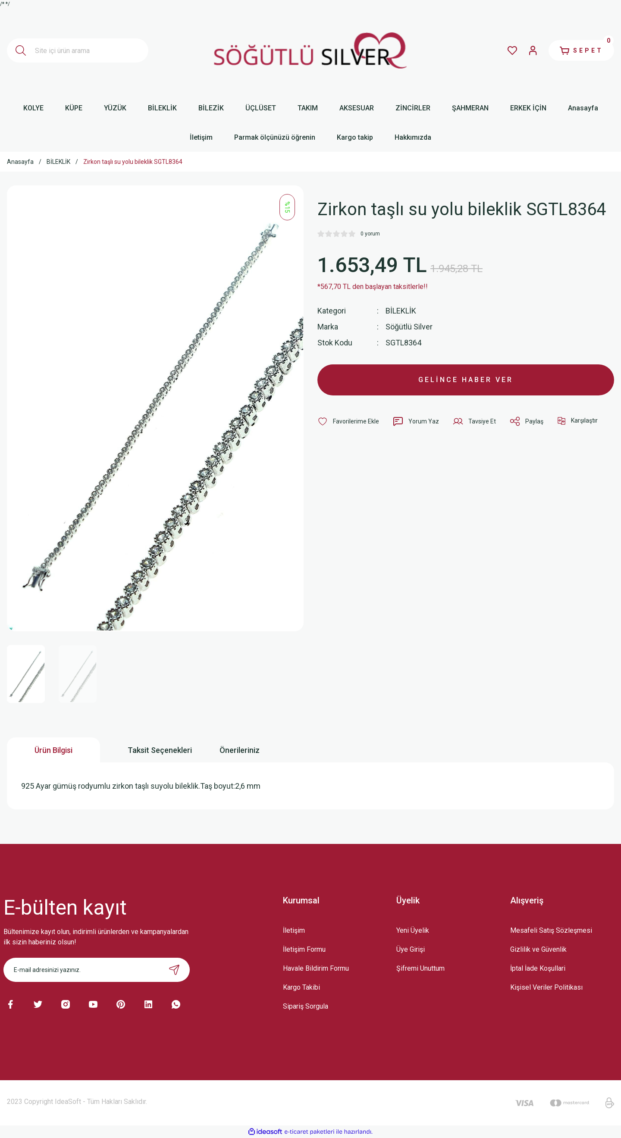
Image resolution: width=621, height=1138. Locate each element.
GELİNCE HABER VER (465, 380)
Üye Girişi (410, 949)
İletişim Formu (304, 949)
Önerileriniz (240, 750)
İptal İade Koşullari (537, 968)
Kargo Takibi (301, 987)
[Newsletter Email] (96, 970)
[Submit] (174, 970)
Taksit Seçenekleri (160, 750)
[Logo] (310, 50)
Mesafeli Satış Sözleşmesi (551, 930)
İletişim (294, 930)
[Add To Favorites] (348, 421)
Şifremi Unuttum (420, 968)
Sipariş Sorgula (305, 1006)
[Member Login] (533, 50)
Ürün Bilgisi (53, 750)
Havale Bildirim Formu (316, 968)
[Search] (77, 50)
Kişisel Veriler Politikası (546, 987)
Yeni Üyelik (412, 930)
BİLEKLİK (401, 310)
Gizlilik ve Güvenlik (538, 949)
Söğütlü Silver (409, 326)
